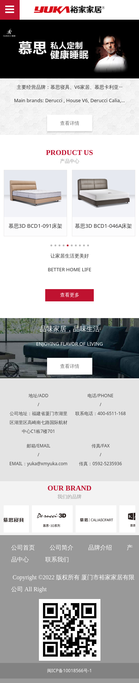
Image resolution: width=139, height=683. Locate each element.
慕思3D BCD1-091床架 (35, 225)
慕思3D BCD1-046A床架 (103, 225)
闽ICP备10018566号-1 (69, 670)
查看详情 (69, 123)
